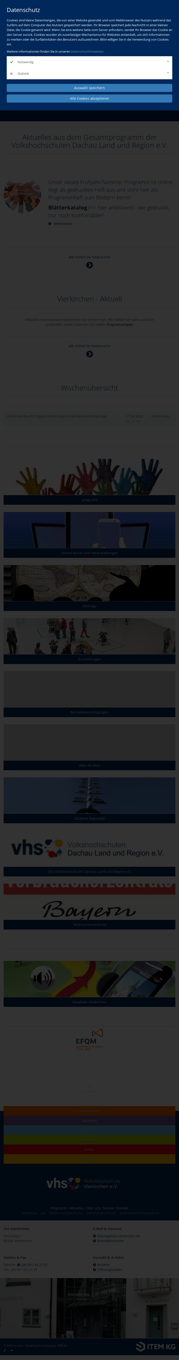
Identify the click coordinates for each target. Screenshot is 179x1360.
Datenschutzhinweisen (87, 51)
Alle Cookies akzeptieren (89, 98)
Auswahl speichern (89, 88)
